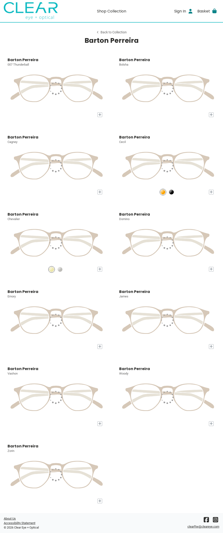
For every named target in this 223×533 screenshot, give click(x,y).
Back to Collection (111, 32)
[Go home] (31, 11)
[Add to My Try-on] (100, 115)
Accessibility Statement (19, 523)
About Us (10, 518)
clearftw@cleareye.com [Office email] (203, 526)
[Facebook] (206, 521)
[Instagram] (215, 521)
